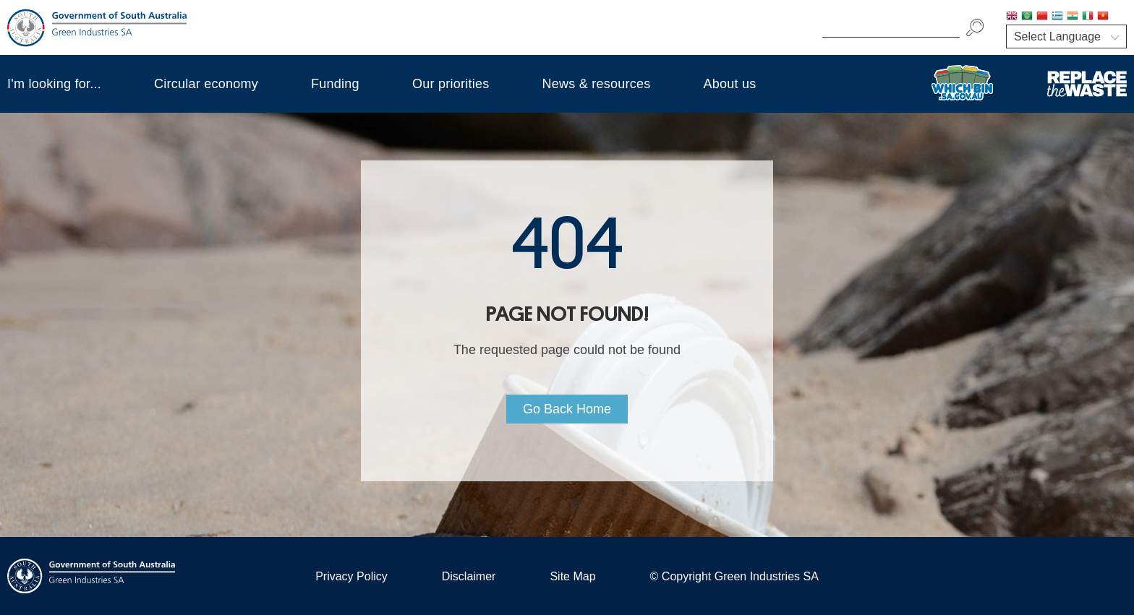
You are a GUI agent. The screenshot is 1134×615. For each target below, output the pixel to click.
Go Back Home (567, 409)
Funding (335, 84)
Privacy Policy (351, 576)
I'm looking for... (54, 84)
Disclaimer (469, 576)
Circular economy (206, 84)
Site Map (572, 576)
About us (730, 84)
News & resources (596, 84)
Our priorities (451, 84)
